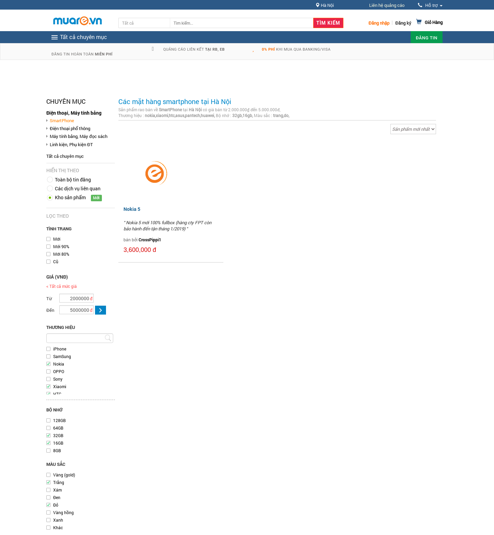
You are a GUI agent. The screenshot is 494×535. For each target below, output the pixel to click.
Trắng (58, 482)
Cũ (55, 261)
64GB (58, 428)
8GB (57, 450)
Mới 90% (61, 246)
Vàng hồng (63, 512)
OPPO (58, 371)
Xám (57, 490)
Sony (57, 379)
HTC (57, 394)
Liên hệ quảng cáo (386, 5)
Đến (50, 310)
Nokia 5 (132, 209)
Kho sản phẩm (70, 197)
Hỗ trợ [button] (430, 5)
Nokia (58, 364)
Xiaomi (59, 386)
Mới (56, 239)
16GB (58, 443)
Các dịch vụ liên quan (78, 188)
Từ (49, 298)
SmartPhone (62, 120)
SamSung (62, 356)
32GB (58, 435)
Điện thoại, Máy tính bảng (74, 113)
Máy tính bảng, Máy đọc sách (78, 136)
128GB (59, 420)
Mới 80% (61, 254)
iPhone (59, 349)
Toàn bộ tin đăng (73, 179)
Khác (58, 527)
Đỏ (55, 505)
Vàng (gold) (64, 474)
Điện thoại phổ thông (70, 128)
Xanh (58, 520)
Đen (56, 497)
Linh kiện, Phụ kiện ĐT (71, 144)
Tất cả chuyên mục (65, 156)
